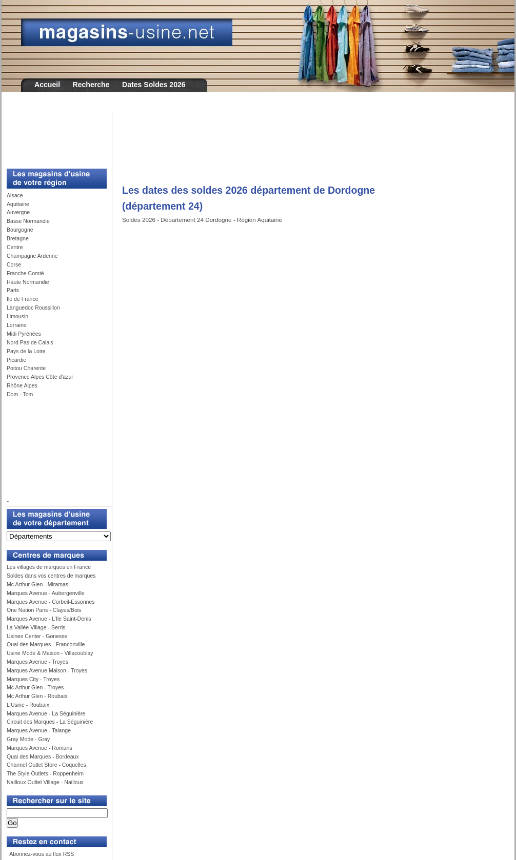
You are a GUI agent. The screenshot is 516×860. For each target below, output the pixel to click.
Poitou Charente (26, 368)
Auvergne (18, 212)
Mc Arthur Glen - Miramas (37, 584)
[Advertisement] (53, 134)
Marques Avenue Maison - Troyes (47, 670)
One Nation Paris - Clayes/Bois (44, 610)
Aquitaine (18, 204)
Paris (13, 290)
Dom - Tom (20, 394)
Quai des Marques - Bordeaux (43, 756)
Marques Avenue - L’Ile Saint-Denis (49, 619)
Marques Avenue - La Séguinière (46, 713)
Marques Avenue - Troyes (37, 662)
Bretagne (18, 238)
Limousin (17, 316)
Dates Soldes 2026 (154, 84)
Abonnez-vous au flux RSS (41, 854)
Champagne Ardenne (32, 256)
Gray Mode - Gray (28, 739)
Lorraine (17, 325)
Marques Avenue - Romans (39, 748)
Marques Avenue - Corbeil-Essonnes (51, 602)
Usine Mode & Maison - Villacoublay (50, 653)
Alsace (15, 195)
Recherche (91, 84)
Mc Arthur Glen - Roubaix (37, 696)
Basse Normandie (28, 221)
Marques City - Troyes (33, 679)
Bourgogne (20, 230)
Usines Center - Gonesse (37, 636)
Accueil (47, 84)
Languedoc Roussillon (33, 307)
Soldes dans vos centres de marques (51, 575)
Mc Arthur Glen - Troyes (35, 687)
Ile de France (22, 299)
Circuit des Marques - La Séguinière (50, 722)
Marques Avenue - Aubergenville (46, 593)
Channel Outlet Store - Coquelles (46, 765)
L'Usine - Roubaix (28, 705)
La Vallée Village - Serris (36, 627)
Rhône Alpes (22, 385)
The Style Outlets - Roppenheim (45, 773)
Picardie (16, 360)
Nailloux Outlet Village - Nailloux (45, 782)
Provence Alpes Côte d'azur (40, 377)
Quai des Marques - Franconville (46, 644)
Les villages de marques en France (49, 567)
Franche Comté (25, 273)
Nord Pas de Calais (30, 342)
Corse (14, 264)
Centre (15, 247)
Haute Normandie (28, 282)
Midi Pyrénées (24, 334)
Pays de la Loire (26, 351)
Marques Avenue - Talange (39, 730)
